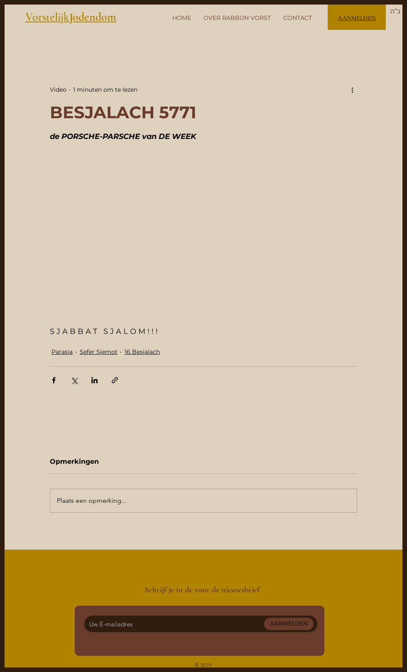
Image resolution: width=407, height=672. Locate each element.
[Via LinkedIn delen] (94, 380)
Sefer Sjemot (99, 351)
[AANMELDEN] (289, 624)
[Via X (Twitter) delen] (74, 380)
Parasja (62, 351)
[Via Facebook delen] (54, 380)
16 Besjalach (142, 351)
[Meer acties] (352, 90)
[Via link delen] (115, 380)
